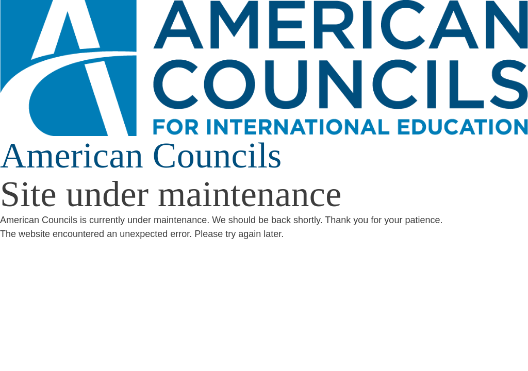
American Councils (141, 155)
